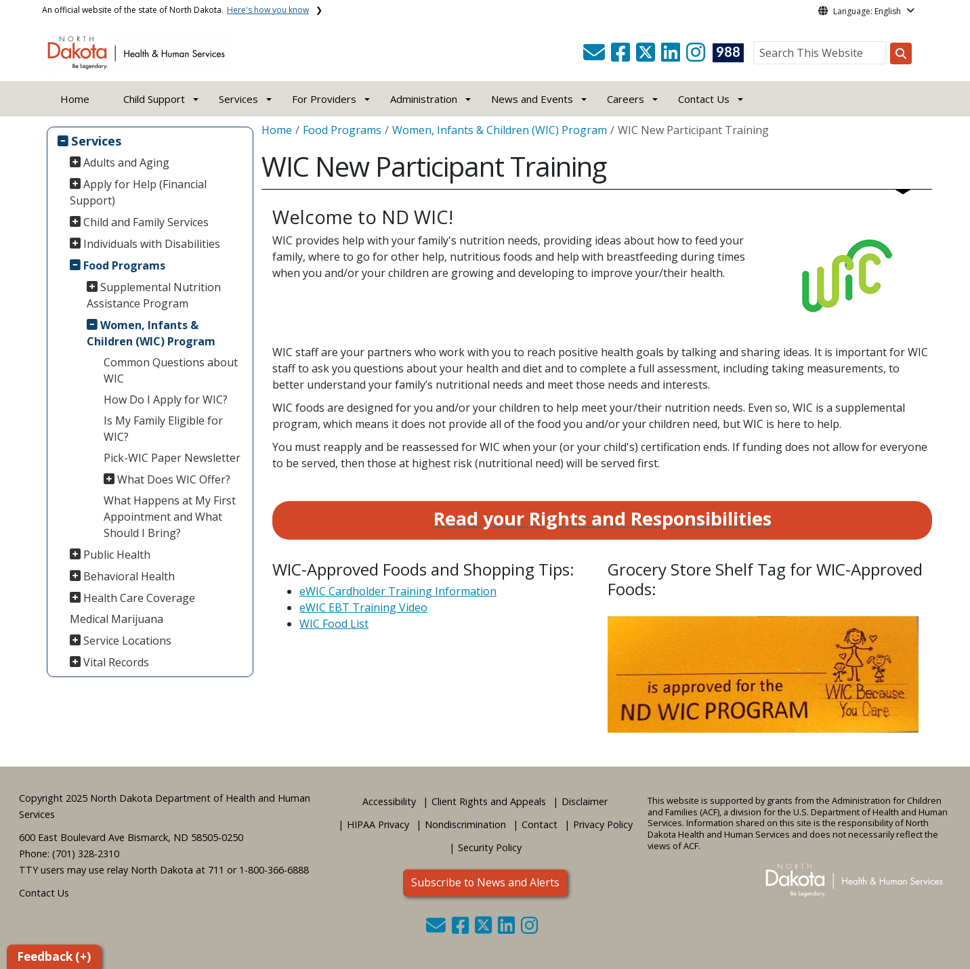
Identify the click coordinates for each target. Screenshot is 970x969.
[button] (595, 56)
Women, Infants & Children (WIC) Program (151, 333)
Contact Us (44, 892)
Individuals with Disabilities (151, 243)
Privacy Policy (603, 824)
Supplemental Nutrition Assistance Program (154, 295)
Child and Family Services (146, 222)
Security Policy (490, 847)
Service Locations (127, 640)
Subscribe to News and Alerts (485, 882)
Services (96, 140)
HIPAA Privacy (378, 824)
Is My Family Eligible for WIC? (163, 428)
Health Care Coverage (139, 597)
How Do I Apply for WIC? (166, 399)
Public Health (116, 554)
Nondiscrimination (465, 824)
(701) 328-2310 (85, 853)
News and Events (532, 99)
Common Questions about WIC (171, 370)
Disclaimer (585, 801)
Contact (539, 824)
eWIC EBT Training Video (363, 607)
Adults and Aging (126, 162)
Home (74, 99)
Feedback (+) (54, 956)
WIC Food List (333, 623)
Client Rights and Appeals (488, 801)
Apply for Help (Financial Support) (138, 192)
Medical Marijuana (116, 618)
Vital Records (116, 662)
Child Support (154, 99)
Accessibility (389, 801)
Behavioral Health (129, 576)
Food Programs (124, 265)
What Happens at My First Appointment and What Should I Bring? (170, 516)
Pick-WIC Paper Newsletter (172, 457)
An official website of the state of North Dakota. (175, 10)
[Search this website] (901, 53)
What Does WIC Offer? (173, 479)
